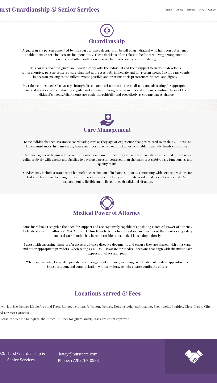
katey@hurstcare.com (78, 353)
